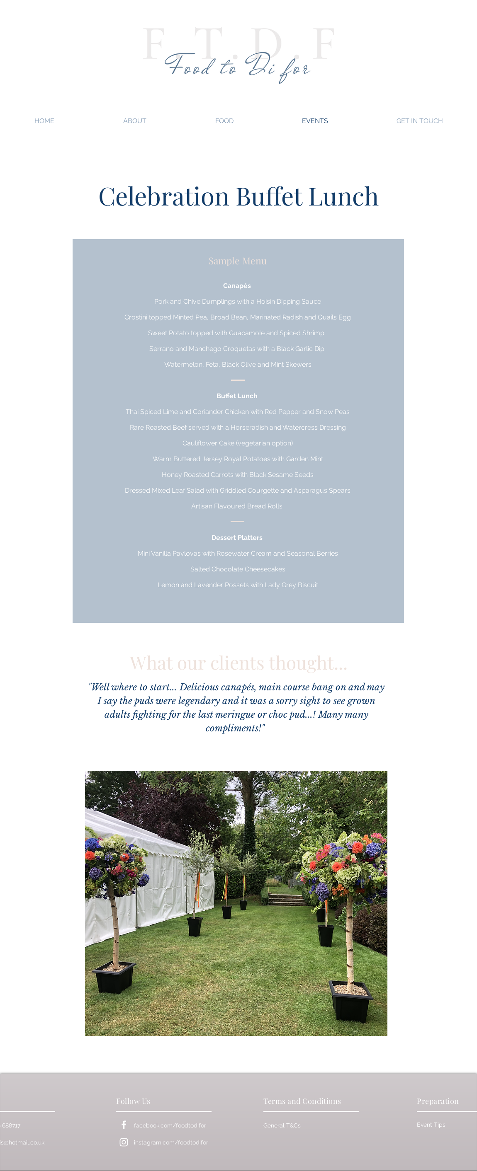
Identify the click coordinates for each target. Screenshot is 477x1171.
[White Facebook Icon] (123, 1124)
